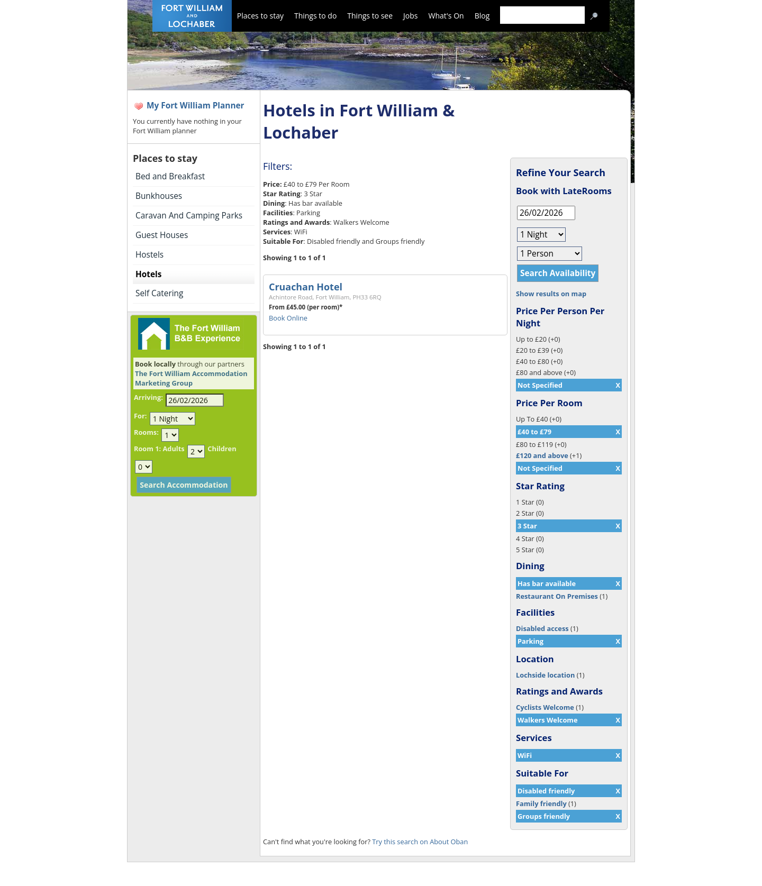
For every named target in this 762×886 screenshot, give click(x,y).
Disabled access (542, 628)
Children (221, 448)
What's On (446, 16)
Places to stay (260, 16)
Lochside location (545, 675)
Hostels (149, 254)
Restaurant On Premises (557, 596)
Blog (482, 16)
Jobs (410, 16)
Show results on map (551, 293)
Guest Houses (161, 235)
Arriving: (148, 397)
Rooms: (146, 432)
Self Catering (159, 293)
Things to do (315, 16)
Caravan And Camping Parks (188, 215)
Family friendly (541, 803)
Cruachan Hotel (305, 286)
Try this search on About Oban (420, 841)
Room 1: (147, 448)
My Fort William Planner (195, 105)
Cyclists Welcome (545, 707)
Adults (173, 448)
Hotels (148, 274)
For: (140, 416)
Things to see (370, 16)
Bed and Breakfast (170, 176)
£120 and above (542, 455)
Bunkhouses (158, 196)
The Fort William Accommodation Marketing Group (191, 378)
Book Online (288, 318)
